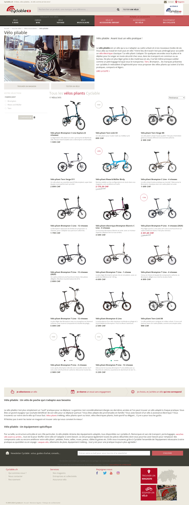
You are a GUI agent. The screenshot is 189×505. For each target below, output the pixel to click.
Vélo (15, 22)
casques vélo (43, 442)
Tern (147, 61)
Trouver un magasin (26, 86)
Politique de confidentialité (51, 503)
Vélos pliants (51, 415)
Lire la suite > (103, 71)
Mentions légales (35, 503)
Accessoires (139, 22)
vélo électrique (106, 53)
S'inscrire (167, 453)
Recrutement (14, 479)
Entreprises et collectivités (65, 476)
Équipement (169, 22)
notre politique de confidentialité (120, 465)
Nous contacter (15, 476)
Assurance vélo (60, 479)
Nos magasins (59, 473)
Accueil (26, 503)
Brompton (12, 101)
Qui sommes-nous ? (17, 473)
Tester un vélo (73, 86)
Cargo (38, 22)
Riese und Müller (14, 104)
